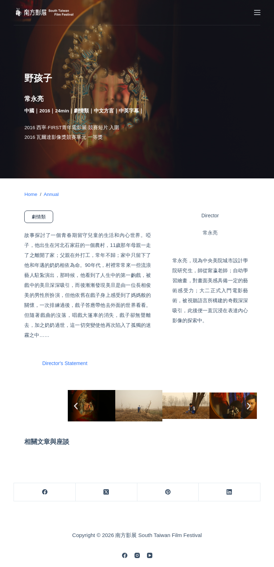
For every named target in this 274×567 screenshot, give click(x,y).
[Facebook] (45, 492)
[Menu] (257, 12)
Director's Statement (64, 363)
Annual (51, 194)
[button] (75, 405)
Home (30, 194)
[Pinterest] (168, 492)
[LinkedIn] (229, 492)
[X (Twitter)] (106, 492)
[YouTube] (149, 555)
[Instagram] (137, 555)
